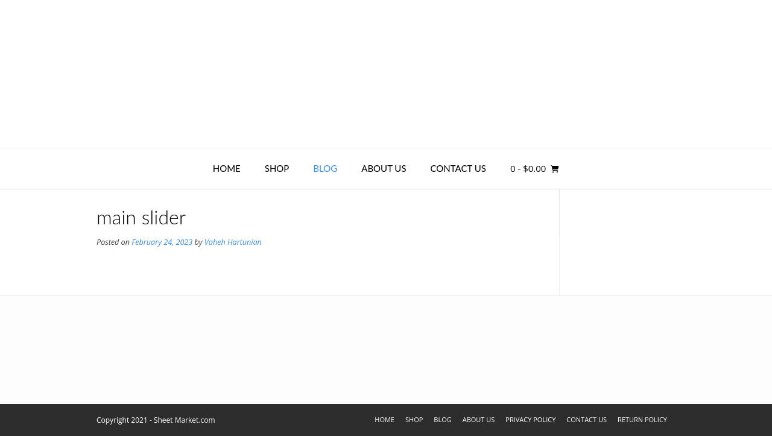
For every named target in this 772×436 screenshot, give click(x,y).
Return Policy (642, 419)
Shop (277, 168)
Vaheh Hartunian (233, 242)
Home (227, 168)
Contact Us (458, 168)
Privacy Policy (530, 419)
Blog (325, 168)
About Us (383, 168)
